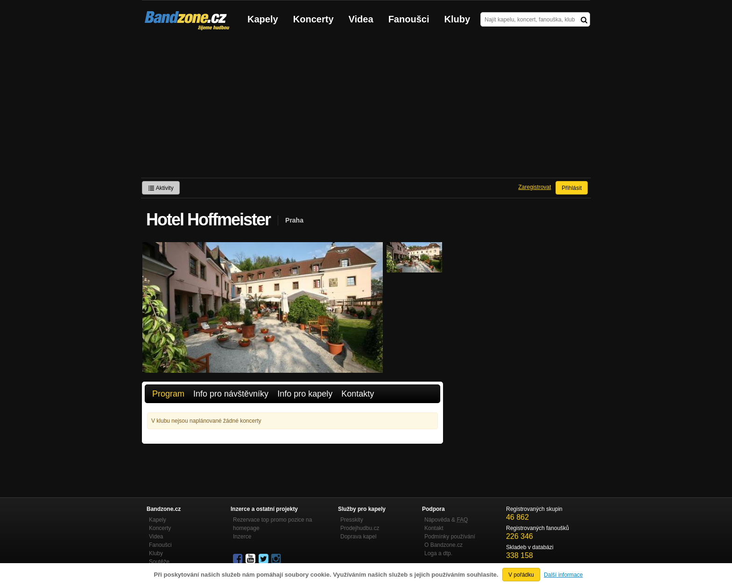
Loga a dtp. (438, 553)
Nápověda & (446, 519)
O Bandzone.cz (443, 545)
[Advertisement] (366, 107)
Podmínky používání (449, 536)
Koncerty (313, 19)
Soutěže (159, 561)
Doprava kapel (358, 536)
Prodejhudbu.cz (359, 528)
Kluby (457, 19)
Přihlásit (572, 188)
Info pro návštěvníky (230, 394)
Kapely (262, 19)
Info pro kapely (304, 394)
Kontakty (357, 394)
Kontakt (433, 528)
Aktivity (161, 188)
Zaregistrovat (534, 187)
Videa (361, 19)
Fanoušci (408, 19)
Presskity (351, 519)
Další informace (563, 575)
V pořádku (521, 575)
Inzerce (242, 536)
